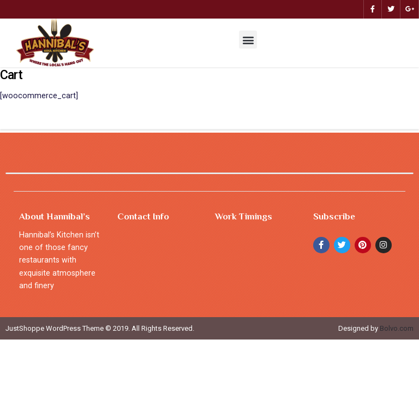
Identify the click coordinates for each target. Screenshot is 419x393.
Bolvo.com (397, 328)
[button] (248, 40)
